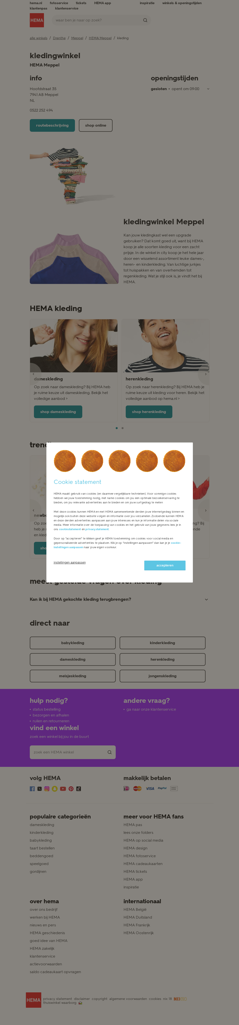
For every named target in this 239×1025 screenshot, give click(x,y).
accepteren (164, 565)
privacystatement (97, 529)
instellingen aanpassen (70, 562)
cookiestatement (70, 529)
